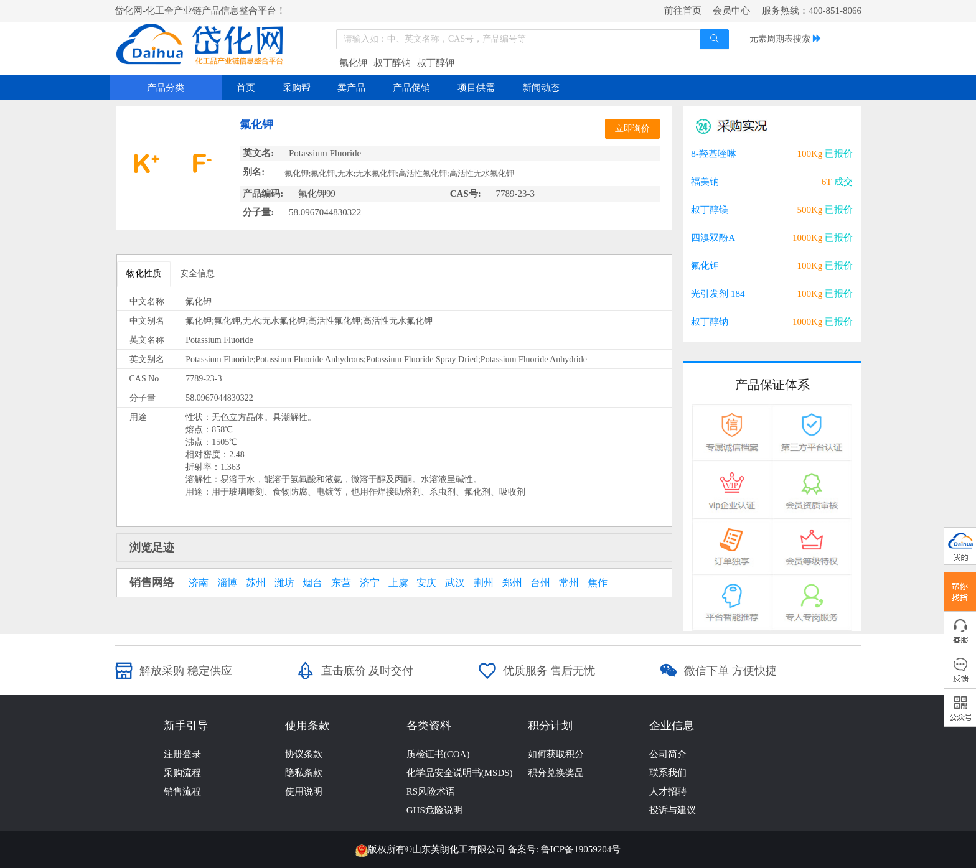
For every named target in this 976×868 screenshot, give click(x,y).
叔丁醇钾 (435, 63)
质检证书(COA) (438, 754)
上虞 (398, 583)
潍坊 (284, 583)
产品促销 (411, 88)
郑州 (512, 583)
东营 (341, 583)
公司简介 (668, 754)
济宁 (370, 583)
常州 (569, 583)
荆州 (484, 583)
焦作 (598, 583)
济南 (199, 583)
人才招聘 (668, 791)
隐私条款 (303, 773)
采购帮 (297, 88)
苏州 (256, 583)
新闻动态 (541, 88)
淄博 (227, 583)
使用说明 (303, 791)
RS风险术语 (430, 791)
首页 (246, 88)
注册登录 (182, 754)
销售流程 (182, 791)
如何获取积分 (556, 754)
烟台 (312, 583)
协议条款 (303, 754)
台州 (540, 583)
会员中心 (731, 11)
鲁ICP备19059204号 (581, 849)
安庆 (426, 583)
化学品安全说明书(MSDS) (459, 773)
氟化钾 (353, 63)
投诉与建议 (672, 810)
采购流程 (182, 773)
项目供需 (476, 88)
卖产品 (351, 88)
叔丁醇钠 (392, 63)
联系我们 (668, 773)
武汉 (455, 583)
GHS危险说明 (434, 810)
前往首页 (683, 11)
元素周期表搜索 (779, 39)
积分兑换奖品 (556, 773)
